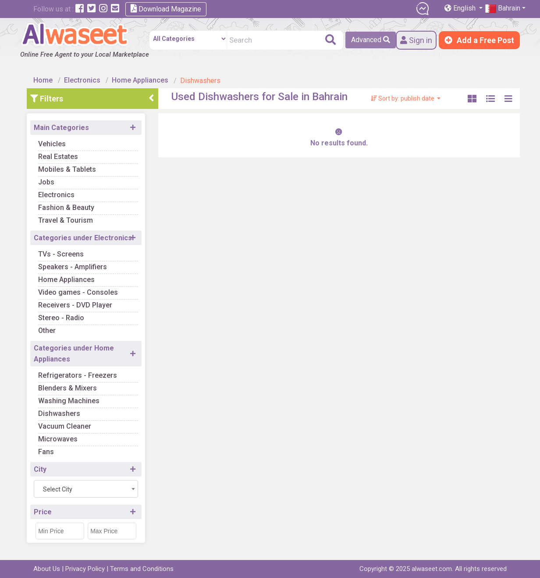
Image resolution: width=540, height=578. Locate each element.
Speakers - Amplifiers (72, 267)
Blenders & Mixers (67, 388)
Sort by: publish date (403, 98)
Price (43, 512)
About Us (46, 569)
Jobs (46, 182)
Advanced (370, 40)
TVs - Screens (61, 254)
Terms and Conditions (142, 569)
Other (47, 330)
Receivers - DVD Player (75, 305)
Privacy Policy (85, 569)
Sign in (416, 40)
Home (43, 80)
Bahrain (502, 8)
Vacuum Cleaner (64, 426)
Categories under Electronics (83, 238)
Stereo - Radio (61, 318)
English (460, 8)
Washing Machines (68, 401)
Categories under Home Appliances (74, 353)
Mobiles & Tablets (67, 169)
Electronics (82, 80)
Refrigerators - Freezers (77, 375)
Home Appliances (140, 80)
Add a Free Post (479, 40)
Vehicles (52, 144)
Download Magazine (166, 8)
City (40, 469)
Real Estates (58, 156)
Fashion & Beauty (66, 207)
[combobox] (86, 489)
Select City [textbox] (57, 489)
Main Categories (61, 127)
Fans (46, 452)
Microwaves (58, 439)
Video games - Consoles (78, 292)
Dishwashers (59, 413)
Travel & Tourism (65, 220)
